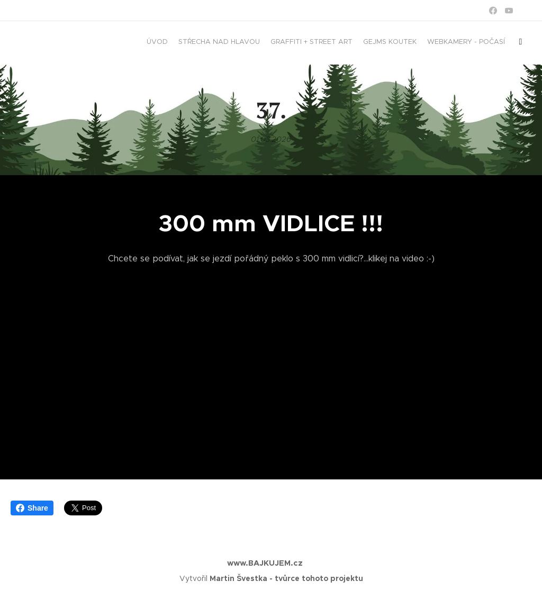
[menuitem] (440, 43)
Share (32, 508)
